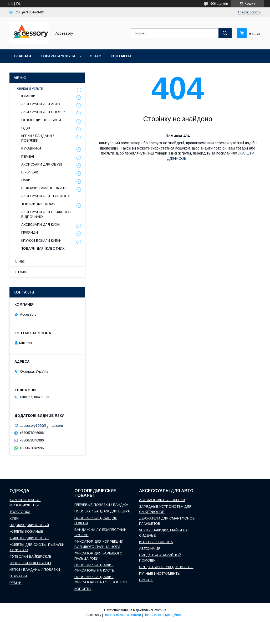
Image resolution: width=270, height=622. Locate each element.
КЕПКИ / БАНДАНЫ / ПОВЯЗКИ (34, 570)
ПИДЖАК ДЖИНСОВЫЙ (29, 525)
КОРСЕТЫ (82, 589)
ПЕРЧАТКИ (18, 576)
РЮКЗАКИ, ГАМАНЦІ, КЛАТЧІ (44, 188)
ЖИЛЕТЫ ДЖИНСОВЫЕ (29, 538)
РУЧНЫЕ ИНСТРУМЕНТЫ (159, 573)
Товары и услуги (57, 56)
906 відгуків (219, 4)
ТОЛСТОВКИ (19, 512)
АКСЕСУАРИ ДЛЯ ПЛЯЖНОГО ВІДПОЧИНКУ (46, 214)
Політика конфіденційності (164, 615)
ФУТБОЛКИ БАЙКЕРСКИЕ (30, 556)
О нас (95, 56)
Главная (22, 56)
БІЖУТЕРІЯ (30, 172)
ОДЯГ (26, 128)
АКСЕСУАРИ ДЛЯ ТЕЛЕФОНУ (45, 196)
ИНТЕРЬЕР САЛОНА (156, 542)
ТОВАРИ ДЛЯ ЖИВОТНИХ (43, 248)
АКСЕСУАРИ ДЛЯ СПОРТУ (43, 112)
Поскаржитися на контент (122, 615)
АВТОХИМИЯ (149, 549)
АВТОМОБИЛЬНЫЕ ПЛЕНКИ (162, 500)
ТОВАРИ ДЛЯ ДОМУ (38, 204)
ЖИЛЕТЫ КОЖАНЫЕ (26, 531)
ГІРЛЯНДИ (29, 232)
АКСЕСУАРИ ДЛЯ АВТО (40, 104)
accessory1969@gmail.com (41, 425)
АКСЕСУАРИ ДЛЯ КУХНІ (40, 225)
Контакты (121, 56)
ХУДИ (14, 518)
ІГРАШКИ (28, 96)
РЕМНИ (15, 583)
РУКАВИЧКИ (31, 148)
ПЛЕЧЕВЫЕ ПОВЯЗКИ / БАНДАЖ (101, 505)
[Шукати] (225, 33)
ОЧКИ (25, 180)
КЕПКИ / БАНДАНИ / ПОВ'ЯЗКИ (37, 138)
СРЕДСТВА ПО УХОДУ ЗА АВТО (166, 567)
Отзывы (21, 272)
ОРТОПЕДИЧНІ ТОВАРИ (41, 120)
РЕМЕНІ (27, 156)
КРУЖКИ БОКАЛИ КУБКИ (41, 241)
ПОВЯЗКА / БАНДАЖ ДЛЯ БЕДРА (102, 511)
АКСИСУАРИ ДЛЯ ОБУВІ (41, 164)
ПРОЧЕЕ (146, 580)
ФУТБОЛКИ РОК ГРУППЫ (30, 563)
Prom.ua (160, 610)
